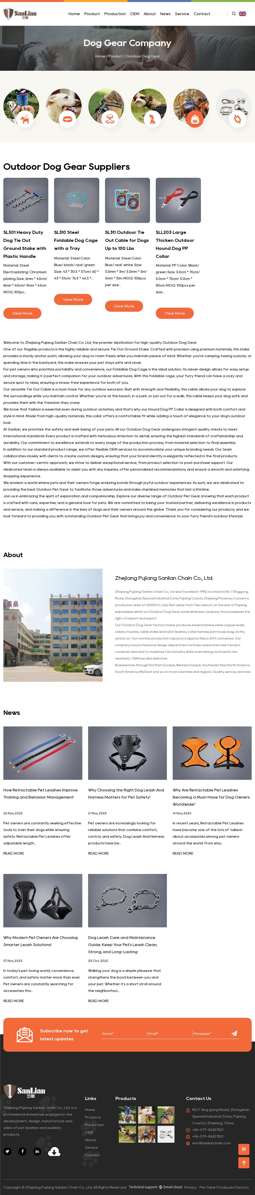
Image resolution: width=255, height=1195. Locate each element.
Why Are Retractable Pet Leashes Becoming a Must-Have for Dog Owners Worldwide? (211, 797)
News (165, 14)
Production (115, 14)
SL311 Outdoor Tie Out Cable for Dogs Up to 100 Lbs (127, 240)
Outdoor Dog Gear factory (143, 625)
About (150, 14)
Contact (202, 14)
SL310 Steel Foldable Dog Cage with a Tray (76, 240)
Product (92, 14)
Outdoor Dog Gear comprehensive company (184, 611)
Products (93, 1117)
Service (182, 14)
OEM (134, 14)
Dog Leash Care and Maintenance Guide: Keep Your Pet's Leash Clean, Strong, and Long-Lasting (122, 945)
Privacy (190, 1187)
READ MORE (13, 853)
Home (74, 14)
